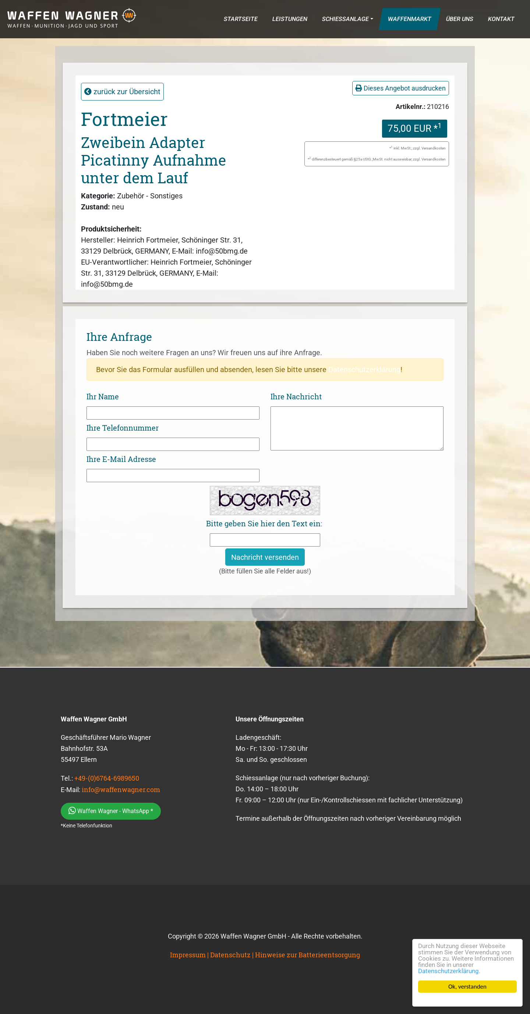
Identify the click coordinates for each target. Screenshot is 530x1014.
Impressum (188, 954)
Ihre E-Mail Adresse (121, 459)
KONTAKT (501, 18)
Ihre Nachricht (296, 396)
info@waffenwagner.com (121, 789)
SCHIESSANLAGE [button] (345, 18)
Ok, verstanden (467, 986)
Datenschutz (230, 954)
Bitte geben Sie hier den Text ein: (264, 523)
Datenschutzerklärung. (449, 971)
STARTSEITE (240, 18)
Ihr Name (102, 396)
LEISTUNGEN (290, 18)
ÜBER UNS (459, 18)
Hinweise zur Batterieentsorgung (307, 954)
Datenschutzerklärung (364, 369)
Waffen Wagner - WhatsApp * (110, 810)
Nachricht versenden (265, 557)
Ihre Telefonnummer (122, 427)
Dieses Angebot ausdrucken (401, 88)
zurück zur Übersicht (122, 91)
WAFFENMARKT (409, 18)
